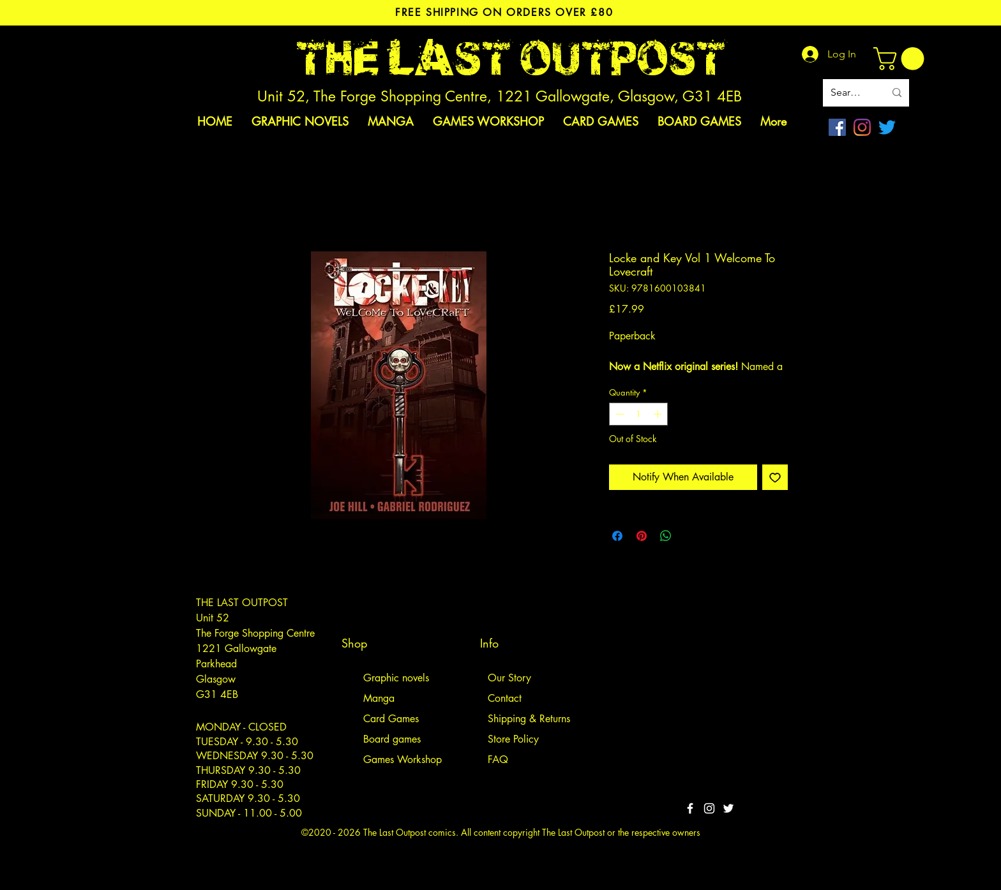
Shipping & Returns (529, 718)
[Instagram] (862, 127)
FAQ (498, 759)
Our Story (509, 678)
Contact (505, 698)
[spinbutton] (638, 414)
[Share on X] (690, 536)
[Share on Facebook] (617, 536)
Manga (379, 698)
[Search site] (848, 93)
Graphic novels (396, 678)
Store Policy (513, 739)
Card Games (391, 718)
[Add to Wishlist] (775, 477)
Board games (392, 739)
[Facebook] (837, 127)
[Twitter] (887, 127)
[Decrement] (618, 414)
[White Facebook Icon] (690, 808)
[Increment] (658, 414)
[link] (901, 58)
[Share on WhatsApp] (666, 536)
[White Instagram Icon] (709, 808)
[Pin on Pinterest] (641, 536)
